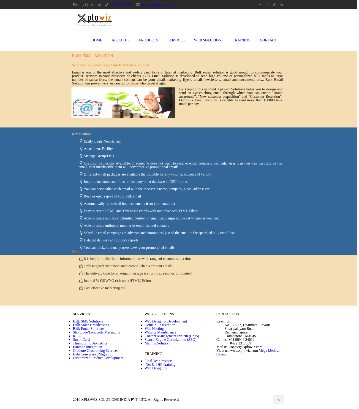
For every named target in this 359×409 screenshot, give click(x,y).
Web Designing (156, 368)
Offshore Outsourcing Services (95, 350)
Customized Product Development (98, 358)
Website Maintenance (160, 332)
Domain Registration (160, 325)
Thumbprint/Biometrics (90, 343)
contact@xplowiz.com (157, 5)
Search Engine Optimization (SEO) (170, 339)
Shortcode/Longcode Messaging (96, 332)
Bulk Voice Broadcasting (91, 325)
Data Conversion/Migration (93, 354)
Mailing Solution (157, 343)
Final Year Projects (158, 361)
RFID (77, 336)
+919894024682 (121, 5)
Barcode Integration (87, 347)
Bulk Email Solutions (88, 328)
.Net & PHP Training (160, 364)
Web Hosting (154, 328)
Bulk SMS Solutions (88, 321)
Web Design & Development (166, 321)
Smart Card (81, 339)
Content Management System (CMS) (172, 336)
